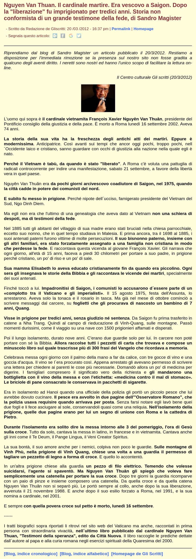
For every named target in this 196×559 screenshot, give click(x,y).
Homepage (143, 28)
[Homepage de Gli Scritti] (137, 553)
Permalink (121, 28)
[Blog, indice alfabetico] (84, 553)
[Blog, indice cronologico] (30, 553)
